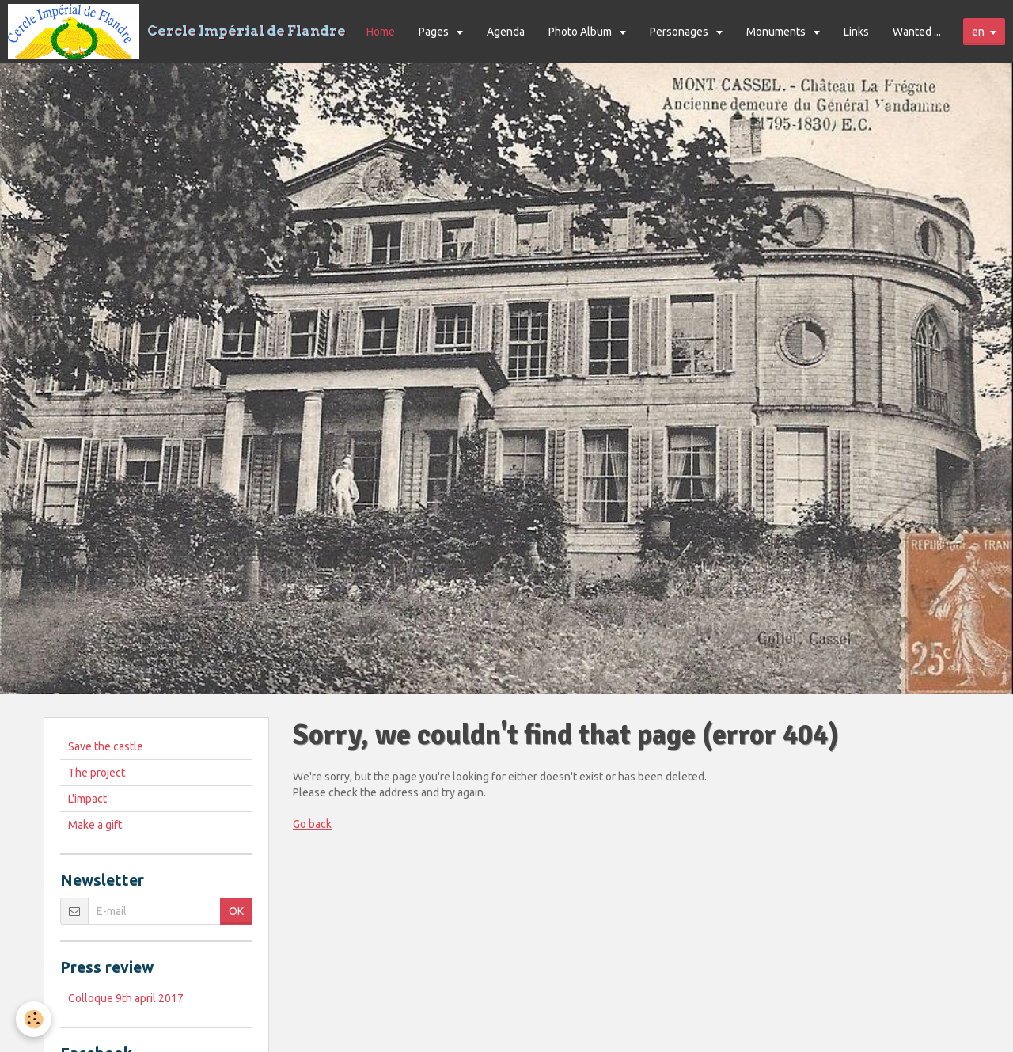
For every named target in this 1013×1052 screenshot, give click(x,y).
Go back (312, 824)
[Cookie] (33, 1019)
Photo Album (581, 31)
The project (96, 772)
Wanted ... (917, 31)
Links (856, 31)
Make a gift (95, 824)
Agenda (506, 31)
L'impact (87, 798)
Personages (680, 31)
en (978, 31)
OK (236, 911)
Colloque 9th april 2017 (126, 998)
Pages (435, 31)
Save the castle (105, 746)
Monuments (777, 31)
